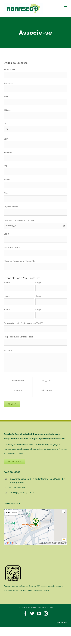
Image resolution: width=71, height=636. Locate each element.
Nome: (19, 285)
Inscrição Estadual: (35, 250)
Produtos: (35, 356)
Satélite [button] (14, 512)
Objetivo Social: (35, 209)
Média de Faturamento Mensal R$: (35, 264)
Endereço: (35, 85)
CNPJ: (35, 236)
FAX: (35, 169)
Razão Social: (35, 72)
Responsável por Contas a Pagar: (35, 339)
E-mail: (35, 182)
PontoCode (62, 622)
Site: (35, 196)
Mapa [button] (8, 512)
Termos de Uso (62, 543)
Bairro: (35, 99)
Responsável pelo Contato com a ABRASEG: (35, 326)
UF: (35, 127)
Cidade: (35, 113)
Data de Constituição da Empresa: (35, 223)
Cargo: (51, 285)
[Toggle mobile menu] (65, 7)
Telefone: (35, 155)
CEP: (35, 141)
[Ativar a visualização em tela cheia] (63, 511)
